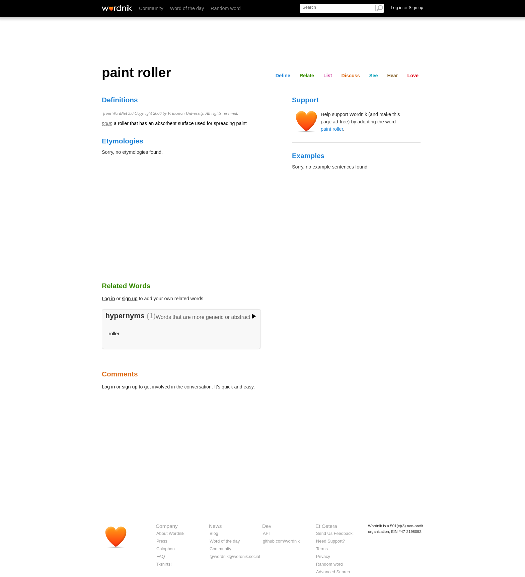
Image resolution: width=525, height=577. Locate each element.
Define (283, 75)
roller (114, 333)
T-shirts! (164, 564)
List (327, 75)
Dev (266, 526)
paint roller (332, 129)
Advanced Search (333, 571)
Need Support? (330, 541)
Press (161, 541)
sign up (129, 298)
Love (413, 75)
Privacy (323, 556)
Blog (214, 533)
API (266, 533)
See (373, 75)
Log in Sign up (407, 7)
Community (151, 8)
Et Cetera (326, 526)
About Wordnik (170, 533)
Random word (226, 8)
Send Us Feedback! (335, 533)
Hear (392, 75)
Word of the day (187, 8)
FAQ (160, 556)
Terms (322, 548)
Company (167, 526)
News (215, 526)
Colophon (165, 548)
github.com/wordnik (281, 541)
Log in (108, 298)
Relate (307, 75)
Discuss (351, 75)
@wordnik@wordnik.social (235, 556)
